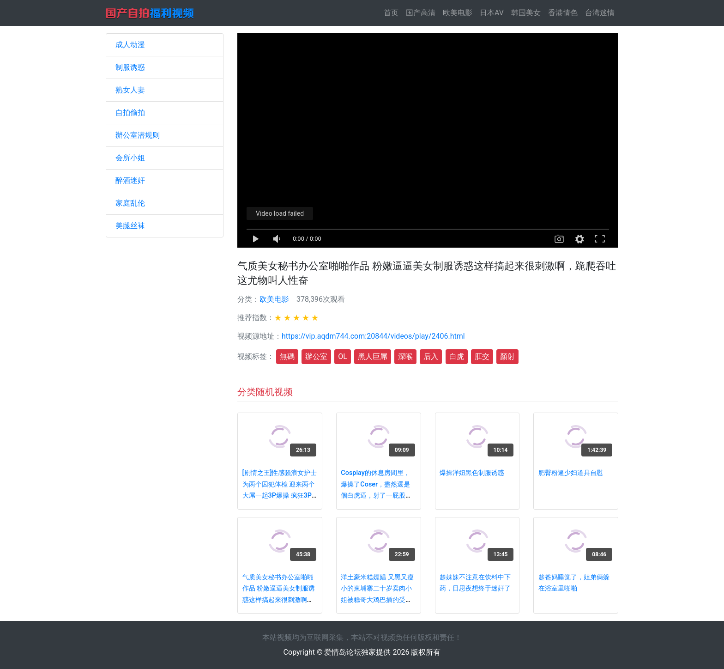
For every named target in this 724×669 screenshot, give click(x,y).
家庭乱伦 (130, 203)
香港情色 (563, 12)
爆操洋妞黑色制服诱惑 (472, 473)
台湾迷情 (600, 12)
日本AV (492, 12)
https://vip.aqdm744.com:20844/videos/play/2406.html (373, 336)
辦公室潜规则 (137, 135)
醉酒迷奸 (130, 180)
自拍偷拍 (130, 112)
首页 (393, 12)
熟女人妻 (130, 89)
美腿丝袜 (130, 225)
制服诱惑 (130, 67)
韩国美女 (526, 12)
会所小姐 (130, 157)
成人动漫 (130, 44)
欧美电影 (457, 12)
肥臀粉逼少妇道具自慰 (570, 473)
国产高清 (420, 12)
